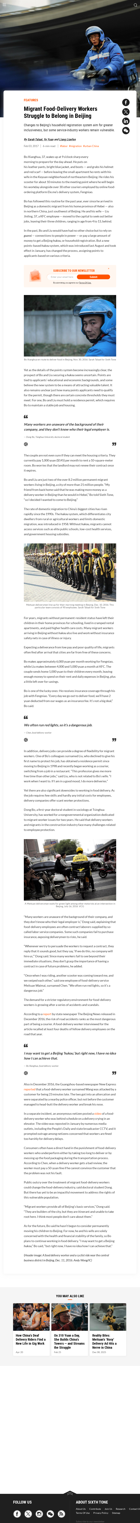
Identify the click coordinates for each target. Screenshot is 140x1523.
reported (29, 1089)
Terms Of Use (83, 1513)
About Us (81, 1509)
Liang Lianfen (67, 139)
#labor (64, 146)
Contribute (95, 1509)
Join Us (108, 1509)
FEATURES (31, 100)
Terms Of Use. (85, 283)
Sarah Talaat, (36, 139)
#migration (75, 146)
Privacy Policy (100, 1513)
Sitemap (116, 1513)
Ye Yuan (48, 139)
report (47, 1014)
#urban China (91, 146)
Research (120, 1509)
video (97, 1113)
